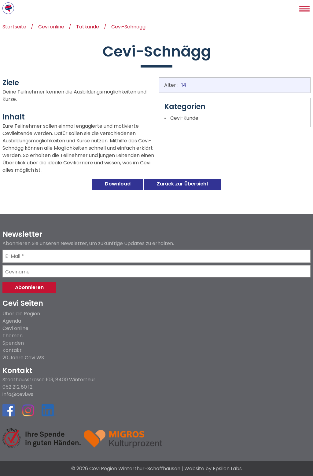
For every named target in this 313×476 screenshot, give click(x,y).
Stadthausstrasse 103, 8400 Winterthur (48, 379)
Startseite (14, 27)
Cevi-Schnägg (128, 27)
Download (118, 183)
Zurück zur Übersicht (182, 183)
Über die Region (21, 313)
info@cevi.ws (17, 394)
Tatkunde (87, 27)
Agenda (11, 320)
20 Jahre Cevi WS (23, 357)
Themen (12, 335)
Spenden (13, 342)
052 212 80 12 (17, 387)
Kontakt (12, 350)
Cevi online (51, 27)
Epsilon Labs (227, 468)
